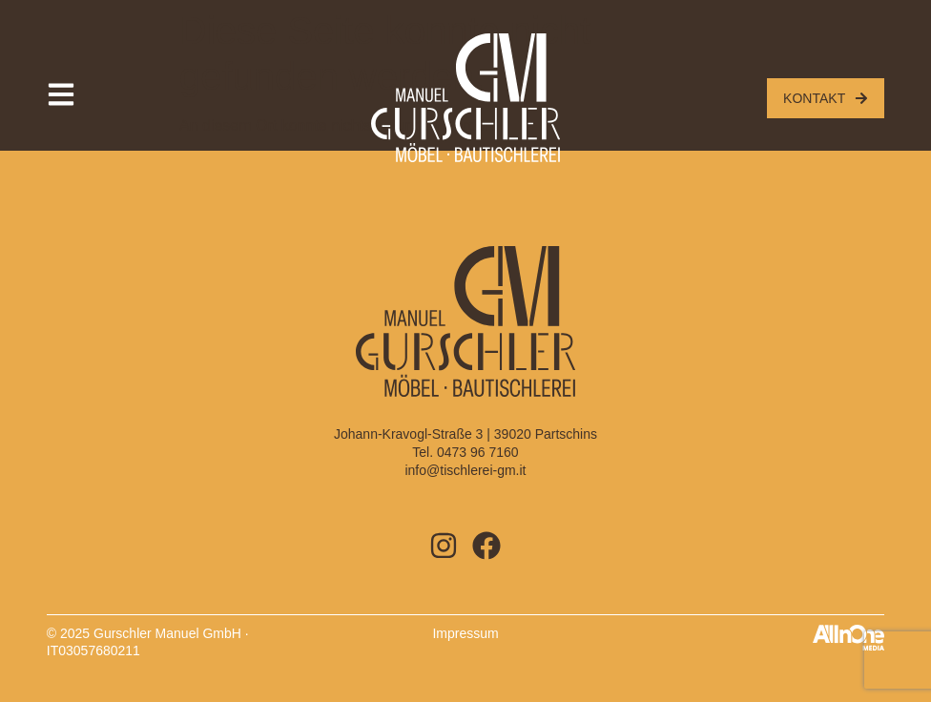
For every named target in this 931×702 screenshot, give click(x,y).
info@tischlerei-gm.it (465, 470)
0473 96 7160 (478, 452)
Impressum (465, 633)
